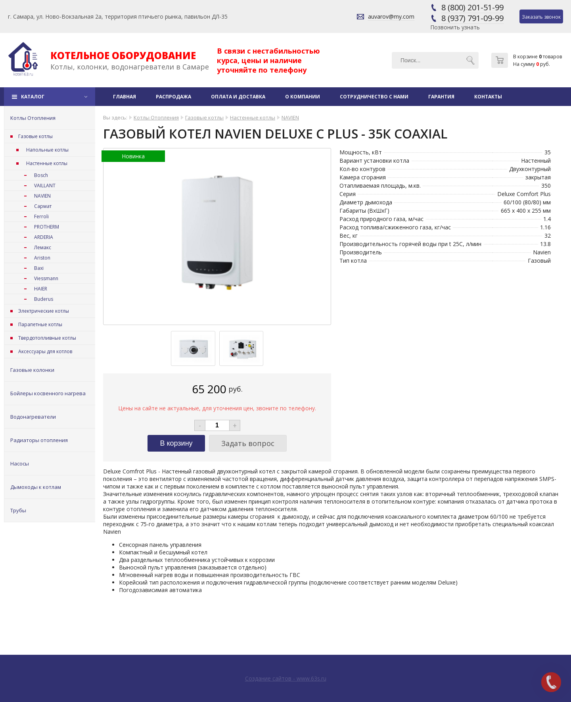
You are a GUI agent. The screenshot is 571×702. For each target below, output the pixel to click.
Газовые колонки (32, 369)
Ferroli (41, 216)
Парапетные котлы (40, 324)
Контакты (488, 96)
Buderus (43, 299)
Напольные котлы (47, 149)
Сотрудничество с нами (374, 96)
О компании (302, 96)
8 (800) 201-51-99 (472, 7)
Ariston (42, 257)
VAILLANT (45, 185)
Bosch (41, 175)
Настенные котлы (46, 163)
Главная (124, 96)
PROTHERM (46, 226)
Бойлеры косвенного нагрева (48, 393)
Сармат (43, 206)
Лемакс (42, 247)
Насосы (19, 463)
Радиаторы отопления (39, 440)
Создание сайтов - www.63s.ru (285, 678)
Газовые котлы (35, 136)
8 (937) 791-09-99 (472, 18)
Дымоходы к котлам (35, 486)
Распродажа (173, 96)
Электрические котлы (43, 311)
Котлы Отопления (33, 117)
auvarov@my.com (391, 16)
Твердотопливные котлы (47, 338)
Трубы (18, 510)
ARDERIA (43, 237)
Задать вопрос (247, 443)
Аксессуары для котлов (45, 351)
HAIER (40, 288)
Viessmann (46, 278)
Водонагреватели (33, 416)
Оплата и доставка (238, 96)
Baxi (39, 268)
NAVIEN (42, 195)
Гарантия (441, 96)
